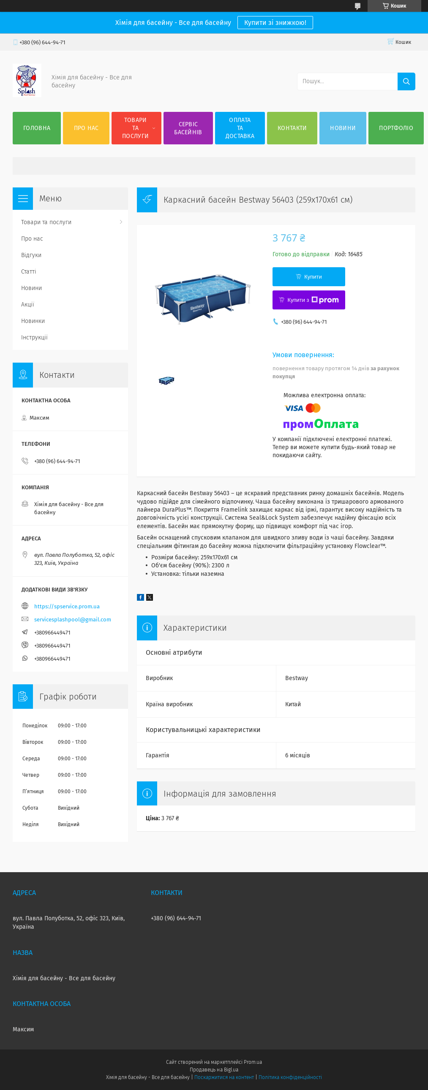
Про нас (86, 128)
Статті (28, 271)
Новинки (33, 321)
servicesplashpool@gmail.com (72, 619)
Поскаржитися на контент (224, 1077)
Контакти (292, 128)
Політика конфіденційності (290, 1077)
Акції (27, 304)
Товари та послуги (135, 128)
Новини (343, 128)
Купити (313, 277)
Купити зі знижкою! (275, 23)
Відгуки (31, 255)
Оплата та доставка (240, 128)
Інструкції (34, 337)
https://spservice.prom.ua (67, 606)
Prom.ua (253, 1062)
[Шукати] (406, 81)
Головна (36, 128)
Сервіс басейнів (188, 128)
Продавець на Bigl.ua (214, 1070)
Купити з (312, 300)
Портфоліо (396, 128)
